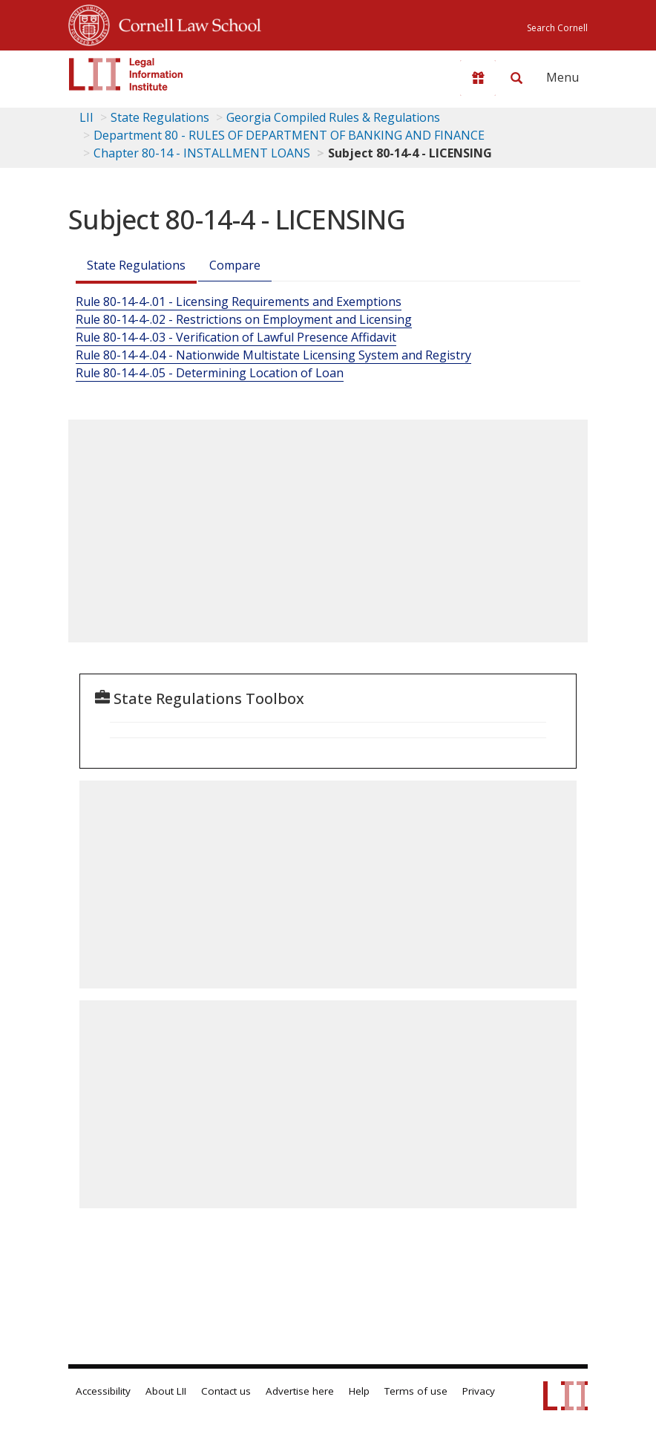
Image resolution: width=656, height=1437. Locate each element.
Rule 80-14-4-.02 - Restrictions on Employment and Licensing (244, 319)
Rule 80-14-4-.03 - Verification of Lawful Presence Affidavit (236, 337)
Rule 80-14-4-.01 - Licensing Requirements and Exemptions (238, 301)
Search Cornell (557, 28)
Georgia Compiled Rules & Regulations (333, 117)
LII (86, 117)
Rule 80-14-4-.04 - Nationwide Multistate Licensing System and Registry (273, 355)
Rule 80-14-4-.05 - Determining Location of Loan (210, 373)
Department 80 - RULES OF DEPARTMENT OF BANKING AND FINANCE (289, 135)
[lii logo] (126, 74)
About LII (165, 1391)
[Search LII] (516, 78)
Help (359, 1391)
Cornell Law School (185, 23)
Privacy (478, 1391)
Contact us (226, 1391)
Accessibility (103, 1391)
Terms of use (415, 1391)
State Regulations (160, 117)
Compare (234, 265)
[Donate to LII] (478, 78)
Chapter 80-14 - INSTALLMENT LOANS (202, 153)
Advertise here (300, 1391)
